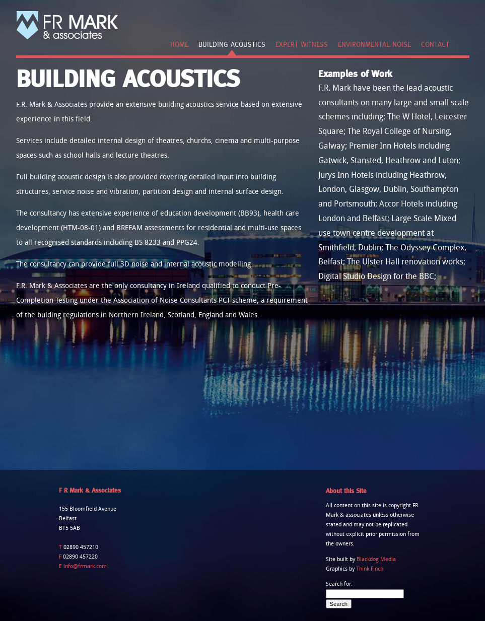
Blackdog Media (376, 560)
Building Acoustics (231, 44)
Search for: (339, 584)
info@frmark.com (84, 567)
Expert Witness (301, 44)
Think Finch (369, 569)
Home (179, 44)
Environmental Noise (374, 44)
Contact (435, 44)
